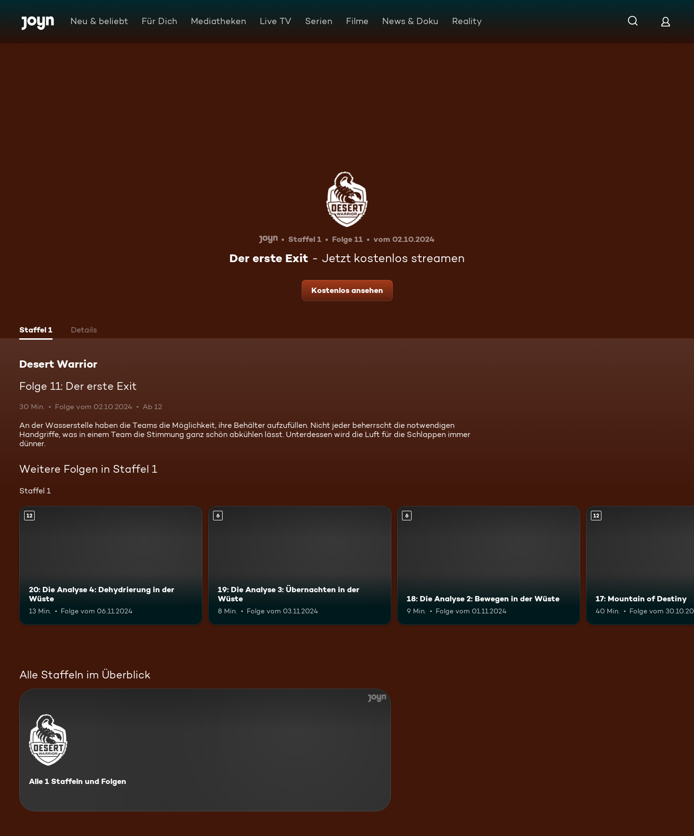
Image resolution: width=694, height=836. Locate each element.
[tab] (35, 331)
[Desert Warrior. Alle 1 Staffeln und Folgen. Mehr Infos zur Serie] (205, 750)
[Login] (665, 21)
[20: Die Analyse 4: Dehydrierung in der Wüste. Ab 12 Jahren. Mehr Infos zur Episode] (110, 565)
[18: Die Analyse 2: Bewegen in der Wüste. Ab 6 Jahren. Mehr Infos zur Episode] (488, 565)
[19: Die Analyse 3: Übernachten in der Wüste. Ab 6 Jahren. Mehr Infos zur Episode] (299, 565)
